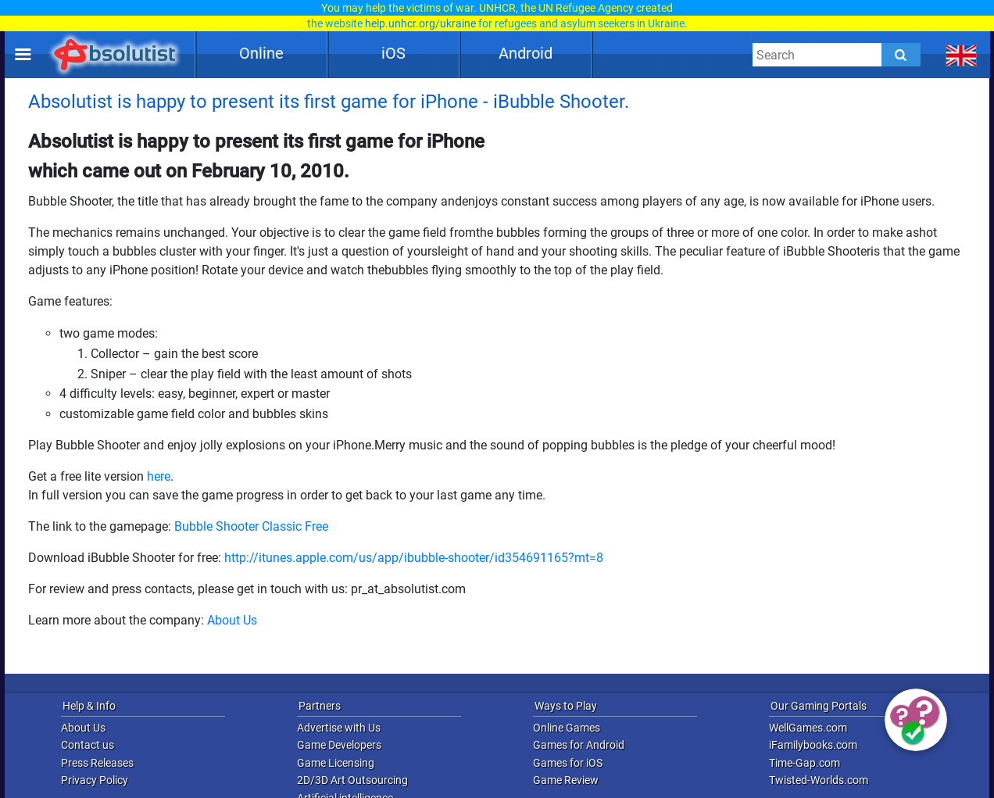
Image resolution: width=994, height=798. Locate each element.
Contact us (87, 745)
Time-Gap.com (804, 763)
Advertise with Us (339, 727)
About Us (232, 620)
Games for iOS (567, 763)
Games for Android (578, 745)
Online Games (566, 727)
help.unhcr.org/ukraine (420, 23)
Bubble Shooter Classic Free (251, 526)
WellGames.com (808, 727)
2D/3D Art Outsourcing (352, 780)
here (158, 476)
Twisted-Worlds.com (818, 780)
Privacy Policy (94, 780)
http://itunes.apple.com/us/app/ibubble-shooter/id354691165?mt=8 (413, 557)
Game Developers (339, 745)
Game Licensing (335, 763)
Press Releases (97, 763)
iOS (393, 53)
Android (525, 53)
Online (261, 53)
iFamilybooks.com (813, 745)
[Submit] (901, 54)
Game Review (566, 780)
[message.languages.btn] (961, 54)
